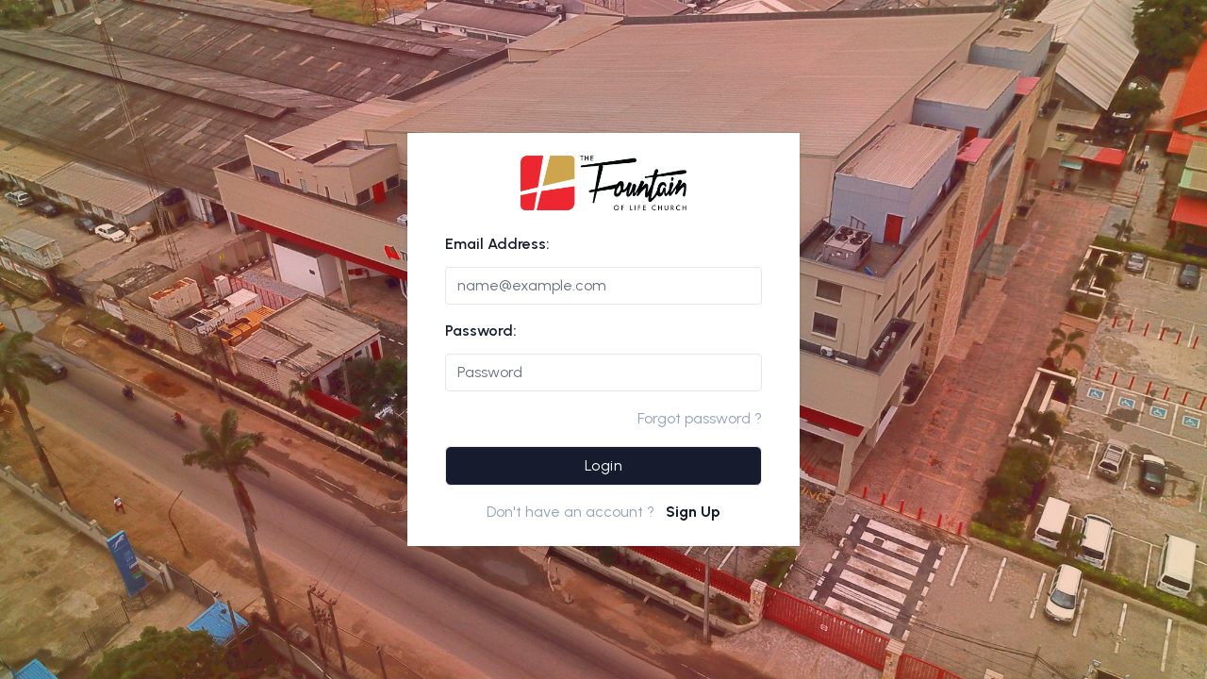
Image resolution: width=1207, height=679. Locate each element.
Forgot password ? (699, 418)
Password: (481, 331)
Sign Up (693, 512)
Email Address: (497, 244)
